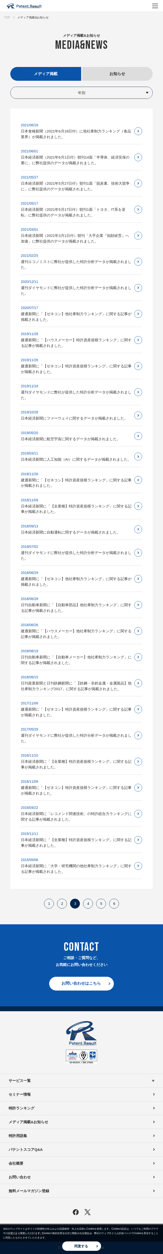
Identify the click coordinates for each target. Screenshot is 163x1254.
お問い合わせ (20, 1177)
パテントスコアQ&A (26, 1149)
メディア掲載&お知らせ (28, 1122)
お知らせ (117, 74)
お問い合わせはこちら (81, 983)
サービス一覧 (81, 1080)
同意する (81, 1246)
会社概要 (16, 1163)
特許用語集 (18, 1136)
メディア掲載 (46, 74)
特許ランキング (21, 1108)
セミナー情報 (20, 1094)
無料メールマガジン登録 (29, 1191)
